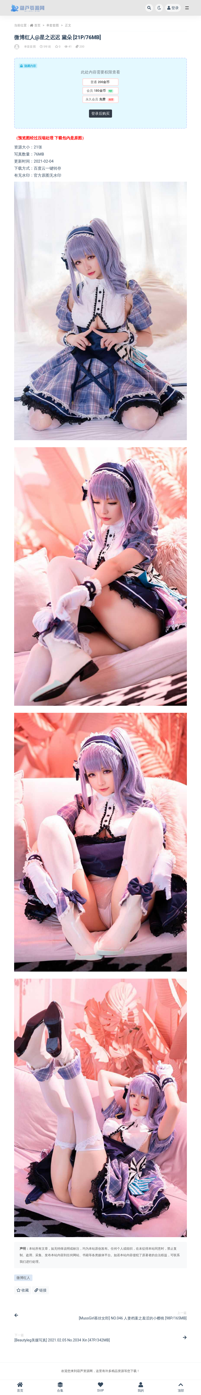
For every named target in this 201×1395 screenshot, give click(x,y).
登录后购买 (100, 113)
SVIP (100, 1387)
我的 (141, 1387)
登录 (173, 8)
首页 (37, 25)
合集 (60, 1387)
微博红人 (23, 1278)
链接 (40, 1290)
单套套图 (52, 25)
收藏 (22, 1290)
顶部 (181, 1387)
